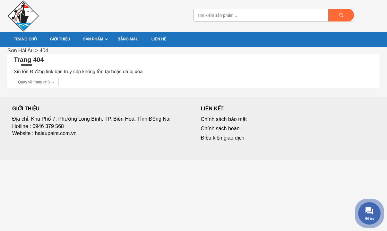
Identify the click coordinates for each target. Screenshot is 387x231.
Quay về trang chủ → (36, 82)
